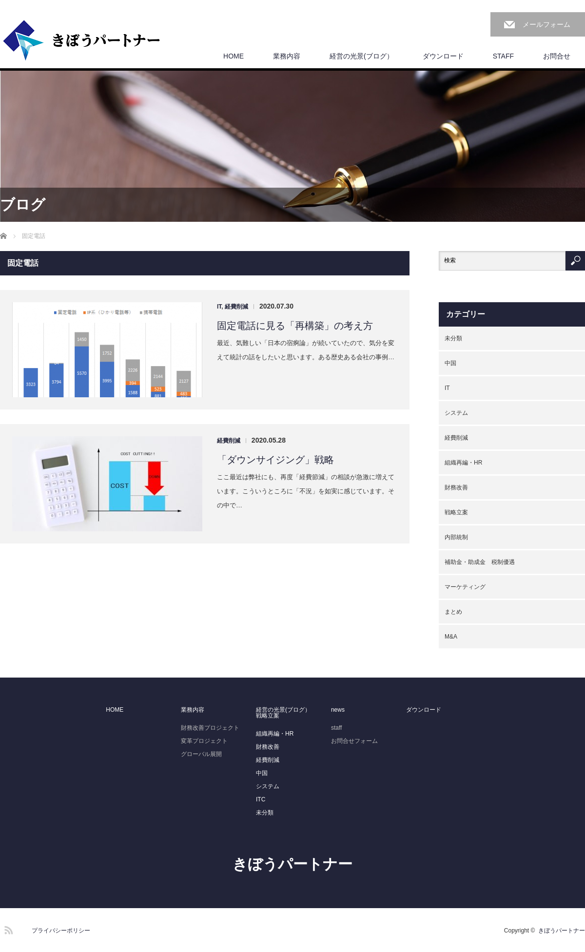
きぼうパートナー (292, 864)
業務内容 (286, 56)
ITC (260, 799)
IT (219, 306)
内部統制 (456, 537)
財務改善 (456, 487)
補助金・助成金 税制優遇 (480, 562)
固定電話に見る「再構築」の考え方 (295, 325)
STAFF (503, 56)
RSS (7, 928)
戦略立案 (456, 512)
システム (456, 412)
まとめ (453, 611)
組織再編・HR (463, 462)
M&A (451, 636)
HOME (233, 56)
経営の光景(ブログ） (361, 56)
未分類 (453, 338)
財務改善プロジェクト (210, 728)
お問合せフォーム (354, 741)
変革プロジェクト (204, 741)
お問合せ (556, 56)
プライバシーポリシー (61, 930)
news (338, 710)
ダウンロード (443, 56)
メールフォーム (546, 24)
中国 (450, 363)
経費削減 (236, 306)
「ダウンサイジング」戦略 (275, 459)
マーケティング (465, 586)
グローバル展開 (201, 754)
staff (336, 728)
